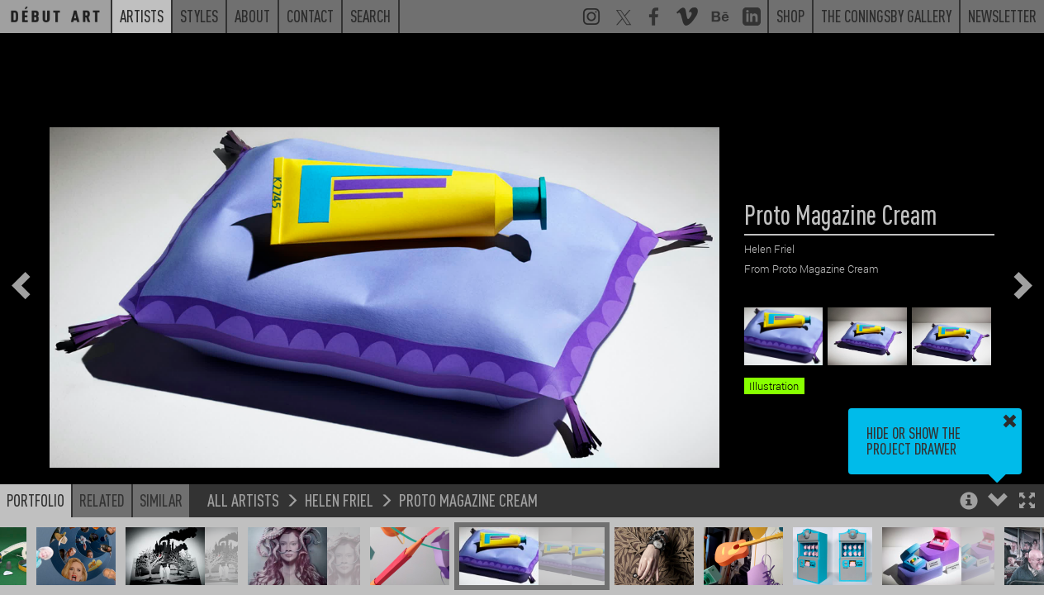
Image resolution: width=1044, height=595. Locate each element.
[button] (1027, 502)
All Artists (243, 499)
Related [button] (102, 500)
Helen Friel (339, 499)
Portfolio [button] (35, 500)
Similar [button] (161, 500)
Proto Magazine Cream (468, 499)
